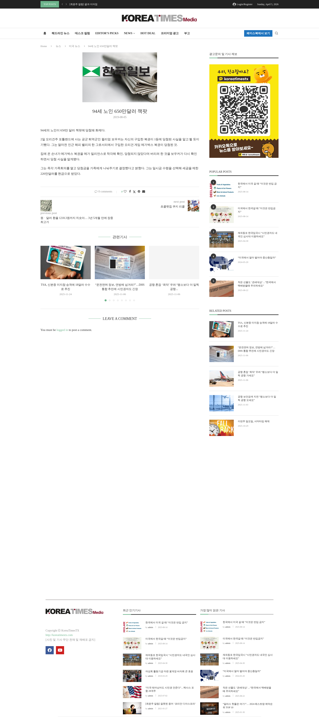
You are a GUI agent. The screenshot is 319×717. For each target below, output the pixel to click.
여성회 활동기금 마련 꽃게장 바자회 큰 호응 (169, 671)
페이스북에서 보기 (258, 33)
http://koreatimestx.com (59, 635)
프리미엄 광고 (170, 33)
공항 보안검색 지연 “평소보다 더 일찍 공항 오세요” (257, 398)
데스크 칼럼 (82, 33)
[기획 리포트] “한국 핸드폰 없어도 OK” (91, 4)
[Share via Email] (143, 191)
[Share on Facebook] (130, 191)
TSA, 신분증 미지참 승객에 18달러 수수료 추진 (258, 324)
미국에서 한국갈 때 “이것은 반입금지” (256, 210)
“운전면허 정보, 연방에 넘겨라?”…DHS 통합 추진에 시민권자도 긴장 (256, 349)
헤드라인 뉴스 (61, 33)
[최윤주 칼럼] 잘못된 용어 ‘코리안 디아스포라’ (170, 703)
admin (150, 627)
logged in (62, 330)
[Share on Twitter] (134, 192)
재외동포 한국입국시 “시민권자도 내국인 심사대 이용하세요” (257, 235)
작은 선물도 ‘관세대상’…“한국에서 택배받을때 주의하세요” (257, 284)
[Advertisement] (244, 476)
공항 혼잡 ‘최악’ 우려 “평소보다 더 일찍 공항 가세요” (258, 374)
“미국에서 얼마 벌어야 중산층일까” (257, 257)
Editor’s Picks (107, 33)
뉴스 (58, 46)
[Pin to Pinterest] (139, 191)
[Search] (276, 33)
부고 (187, 33)
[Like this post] (125, 191)
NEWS (128, 33)
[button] (62, 4)
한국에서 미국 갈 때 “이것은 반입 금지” (257, 185)
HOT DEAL (147, 33)
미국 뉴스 (74, 46)
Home (43, 46)
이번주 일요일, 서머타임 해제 (254, 421)
